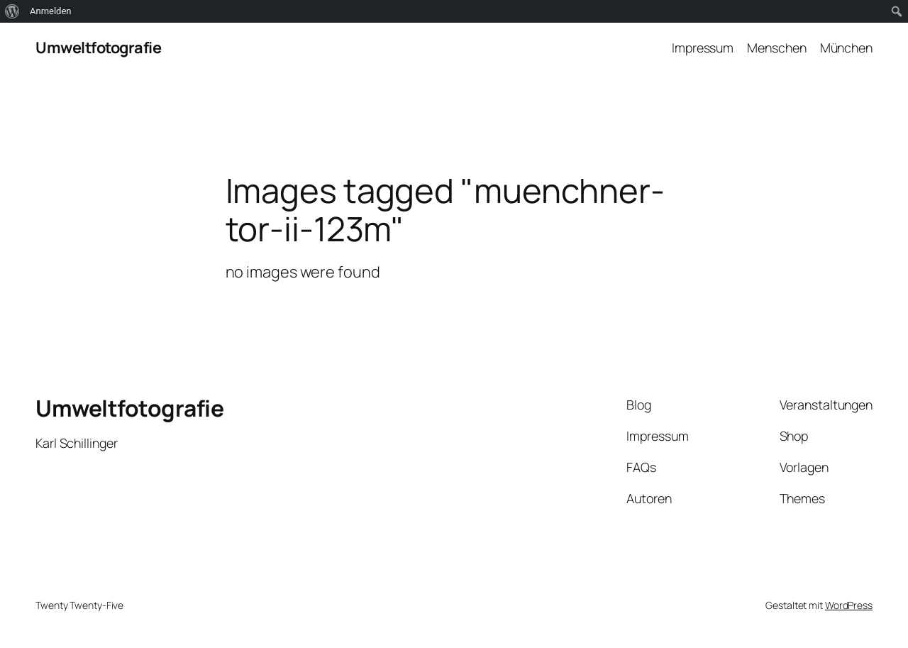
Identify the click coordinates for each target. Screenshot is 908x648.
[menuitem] (12, 11)
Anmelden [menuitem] (51, 11)
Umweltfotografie (98, 47)
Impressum (702, 47)
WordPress (849, 605)
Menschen (776, 47)
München (846, 47)
